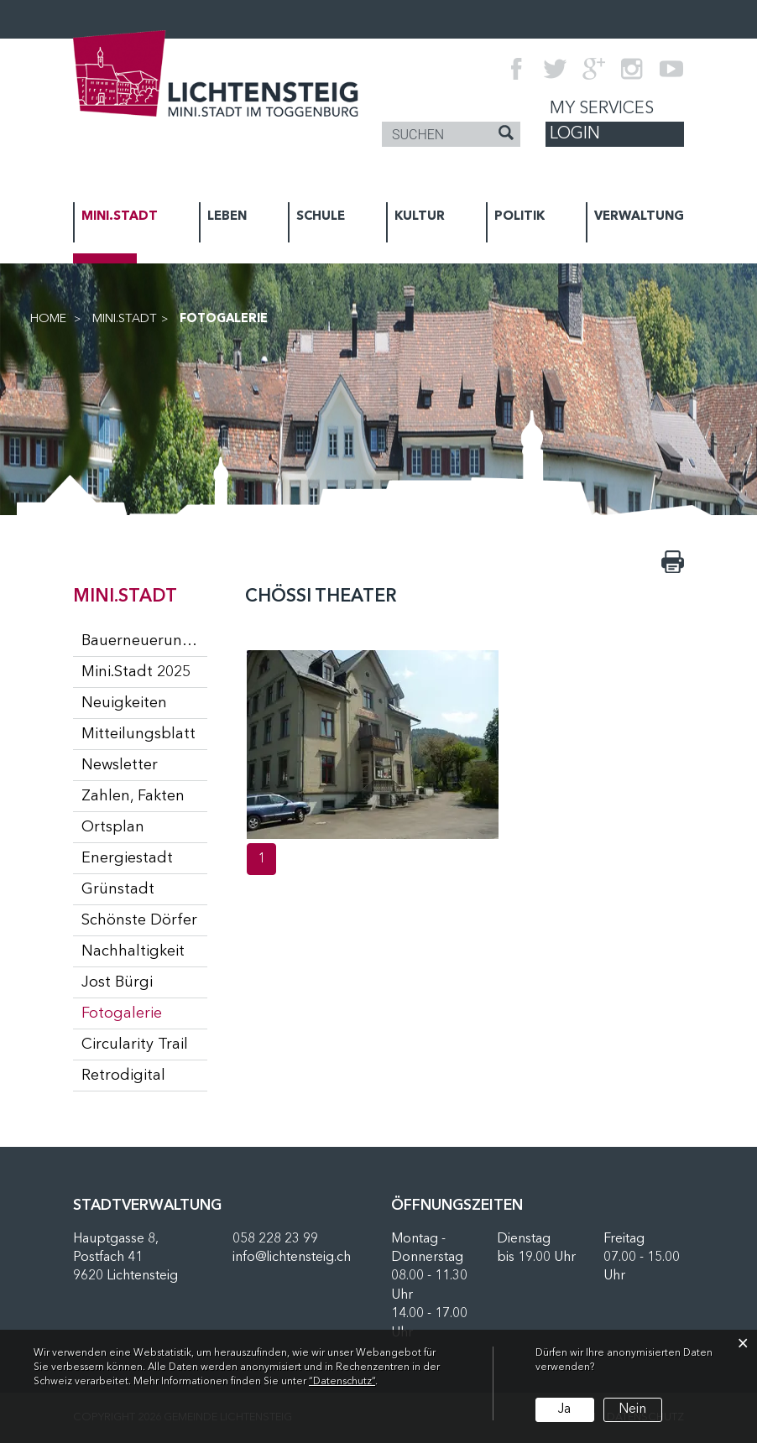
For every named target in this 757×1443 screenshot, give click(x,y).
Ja (564, 1409)
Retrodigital (123, 1075)
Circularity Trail (134, 1044)
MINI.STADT (119, 217)
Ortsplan (112, 827)
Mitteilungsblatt (138, 734)
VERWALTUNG (639, 217)
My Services (602, 109)
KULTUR (419, 217)
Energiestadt (127, 858)
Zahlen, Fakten (133, 796)
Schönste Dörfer (139, 920)
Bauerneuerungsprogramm (144, 641)
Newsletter (119, 765)
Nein (632, 1409)
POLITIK (519, 217)
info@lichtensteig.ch (291, 1257)
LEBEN (227, 217)
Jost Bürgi (117, 982)
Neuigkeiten (124, 703)
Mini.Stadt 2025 (136, 672)
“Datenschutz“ (342, 1382)
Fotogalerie (144, 1012)
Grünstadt (117, 889)
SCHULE (320, 217)
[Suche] (506, 135)
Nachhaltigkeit (133, 951)
